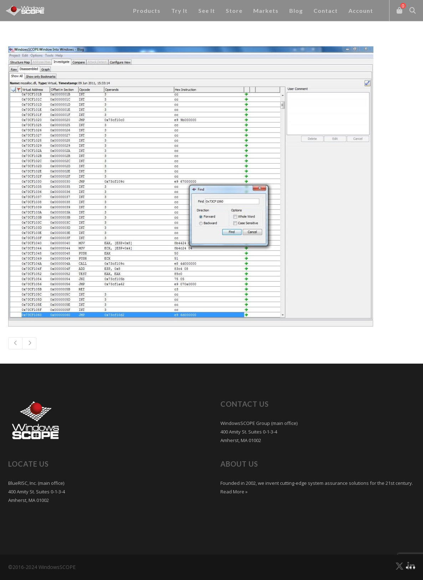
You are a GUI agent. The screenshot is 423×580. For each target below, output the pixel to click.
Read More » (234, 491)
